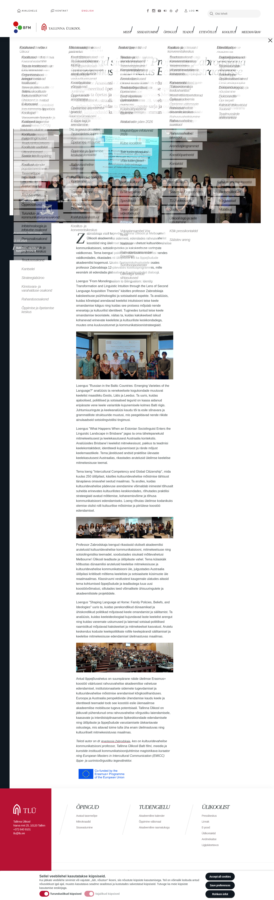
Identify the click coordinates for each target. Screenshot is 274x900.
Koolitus (231, 25)
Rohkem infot (218, 893)
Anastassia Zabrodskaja (117, 735)
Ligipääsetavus (211, 839)
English (68, 8)
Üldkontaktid (210, 827)
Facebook (148, 8)
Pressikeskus (210, 809)
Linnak (206, 815)
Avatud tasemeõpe (88, 809)
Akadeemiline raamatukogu (156, 821)
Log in (194, 8)
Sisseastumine (157, 25)
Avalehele (26, 8)
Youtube (159, 8)
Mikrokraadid (84, 815)
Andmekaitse (210, 833)
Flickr (165, 8)
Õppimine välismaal (151, 815)
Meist (139, 25)
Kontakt (50, 8)
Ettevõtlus (211, 25)
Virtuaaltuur (171, 8)
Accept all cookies (217, 871)
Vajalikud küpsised (107, 890)
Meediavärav (251, 25)
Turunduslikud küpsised (66, 890)
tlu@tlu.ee (19, 827)
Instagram (154, 8)
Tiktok (177, 8)
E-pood (206, 821)
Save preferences (217, 882)
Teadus (193, 25)
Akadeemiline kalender (153, 809)
